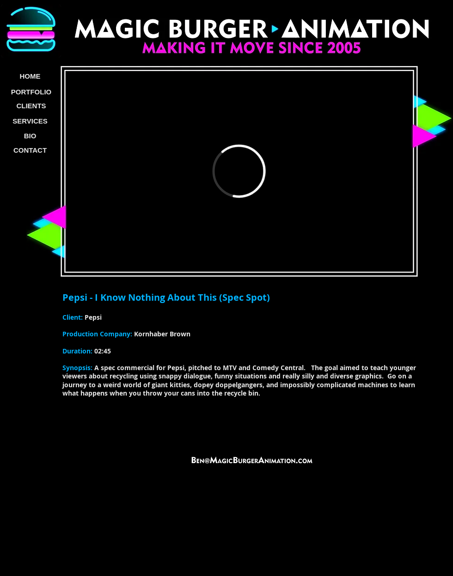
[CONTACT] (30, 150)
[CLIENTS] (31, 106)
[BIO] (30, 136)
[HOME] (30, 76)
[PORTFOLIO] (31, 92)
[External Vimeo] (239, 171)
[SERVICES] (30, 121)
